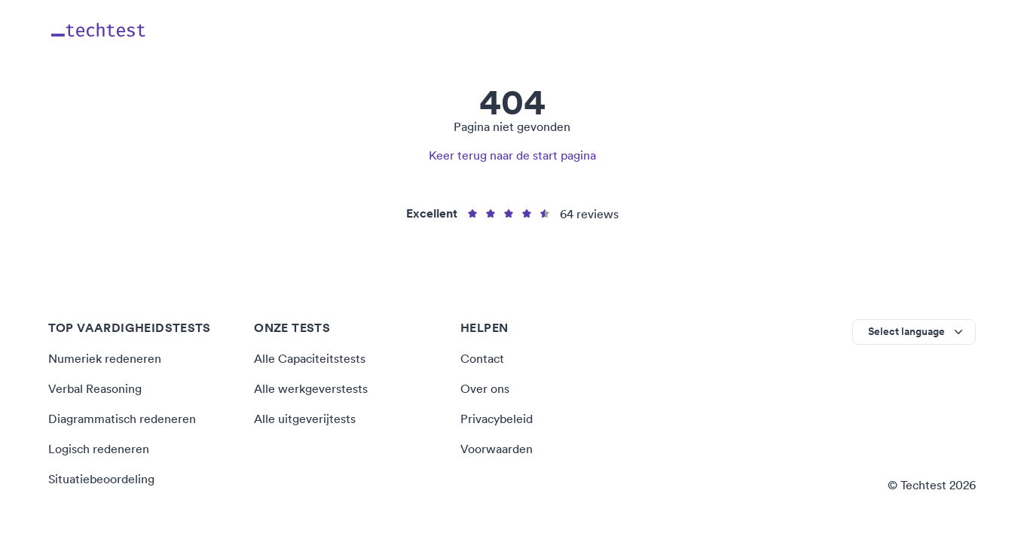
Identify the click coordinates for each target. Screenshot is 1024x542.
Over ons (484, 388)
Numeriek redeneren (104, 358)
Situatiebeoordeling (101, 478)
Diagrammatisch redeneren (122, 418)
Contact (482, 358)
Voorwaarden (496, 448)
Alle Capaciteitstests (309, 358)
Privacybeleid (496, 418)
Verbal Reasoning (95, 388)
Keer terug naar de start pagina (512, 155)
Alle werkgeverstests (311, 388)
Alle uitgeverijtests (305, 418)
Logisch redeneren (98, 448)
